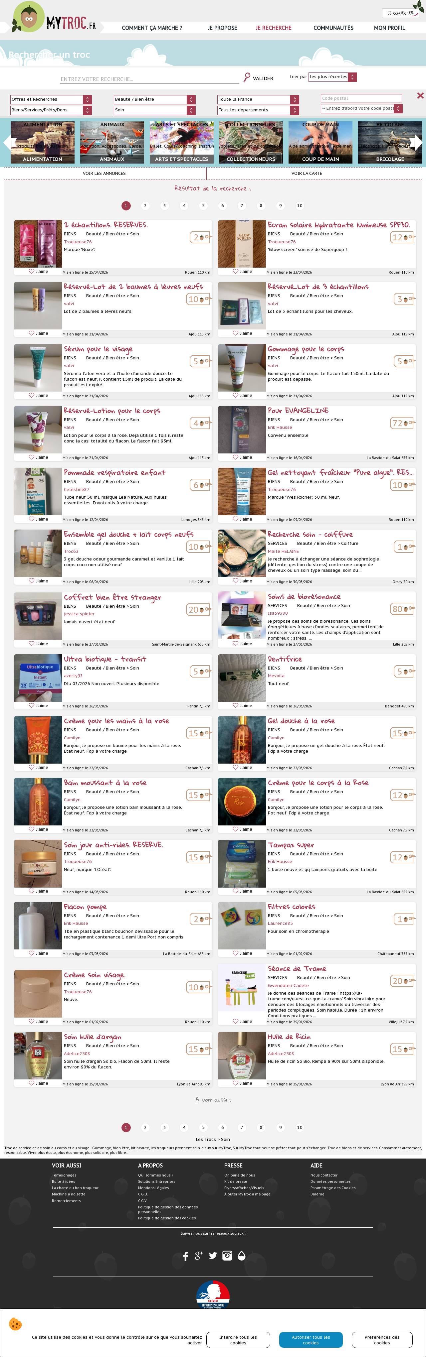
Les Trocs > (208, 1139)
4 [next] (184, 205)
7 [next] (242, 205)
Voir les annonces (104, 173)
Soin (225, 1139)
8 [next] (261, 205)
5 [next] (203, 205)
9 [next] (280, 205)
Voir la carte (307, 173)
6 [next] (222, 205)
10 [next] (300, 205)
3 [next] (164, 205)
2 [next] (145, 205)
